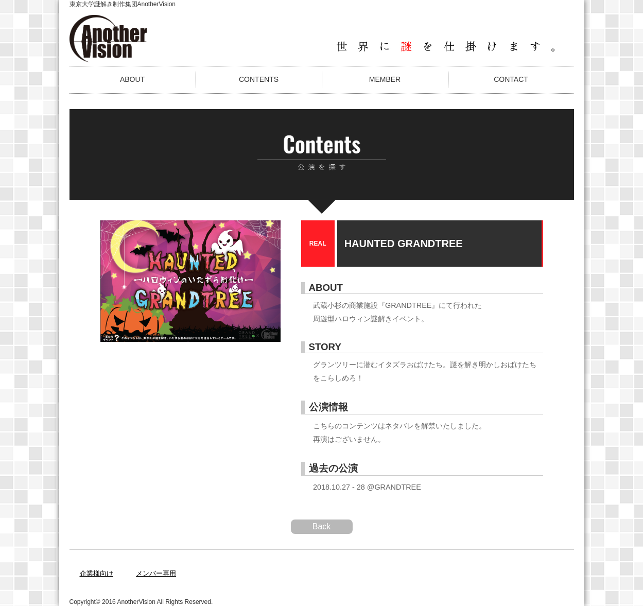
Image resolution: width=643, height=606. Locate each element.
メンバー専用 (156, 573)
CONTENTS (259, 79)
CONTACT (511, 79)
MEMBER (385, 79)
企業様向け (96, 573)
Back (321, 526)
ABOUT (132, 79)
